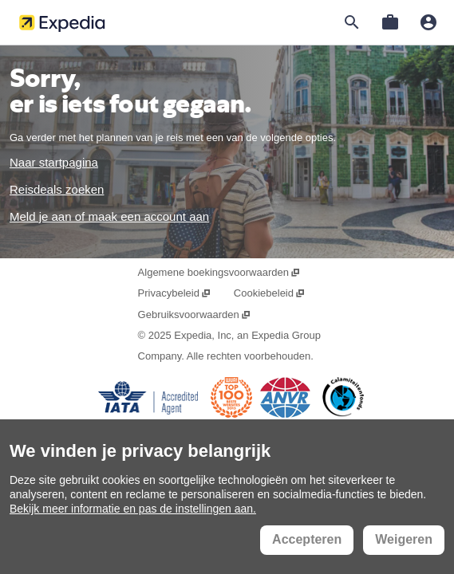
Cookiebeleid (270, 293)
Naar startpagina (54, 162)
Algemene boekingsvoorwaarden (220, 272)
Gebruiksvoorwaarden (194, 314)
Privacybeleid (175, 293)
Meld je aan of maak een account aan (109, 216)
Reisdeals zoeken (57, 189)
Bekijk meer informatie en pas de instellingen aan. (133, 508)
